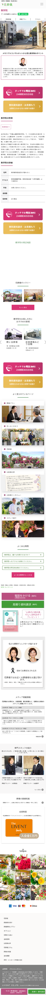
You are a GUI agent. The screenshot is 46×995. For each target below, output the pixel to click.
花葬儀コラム (8, 947)
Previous (3, 33)
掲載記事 (38, 736)
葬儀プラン (23, 19)
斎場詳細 (8, 19)
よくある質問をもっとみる (23, 575)
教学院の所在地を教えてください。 (17, 567)
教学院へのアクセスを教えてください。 (18, 561)
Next (43, 33)
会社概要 (6, 956)
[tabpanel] (23, 35)
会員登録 (6, 939)
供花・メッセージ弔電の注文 (13, 960)
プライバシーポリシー (15, 969)
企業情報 (4, 969)
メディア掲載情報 (23, 697)
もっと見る (23, 307)
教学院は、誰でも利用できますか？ (17, 555)
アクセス (37, 19)
